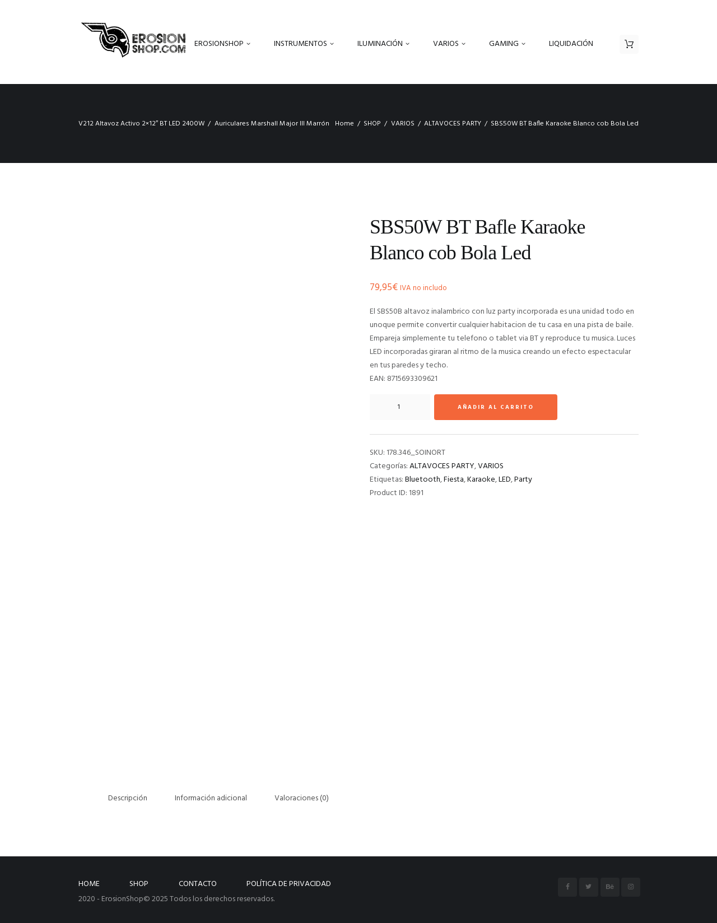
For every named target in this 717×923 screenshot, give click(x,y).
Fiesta (454, 479)
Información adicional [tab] (211, 798)
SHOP (372, 124)
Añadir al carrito (496, 407)
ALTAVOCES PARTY (452, 124)
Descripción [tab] (127, 798)
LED (505, 479)
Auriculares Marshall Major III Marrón (272, 123)
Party (523, 479)
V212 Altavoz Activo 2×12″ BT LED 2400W (141, 123)
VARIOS (403, 124)
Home (344, 124)
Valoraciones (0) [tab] (301, 798)
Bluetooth (422, 479)
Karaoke (481, 479)
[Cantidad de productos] (400, 407)
